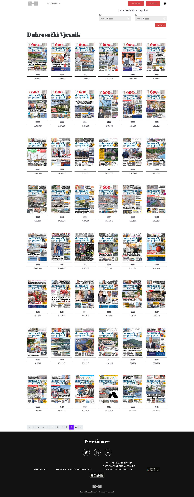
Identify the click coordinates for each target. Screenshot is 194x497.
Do (136, 15)
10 (76, 427)
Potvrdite (161, 25)
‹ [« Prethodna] (29, 427)
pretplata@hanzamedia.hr (119, 466)
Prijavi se (153, 3)
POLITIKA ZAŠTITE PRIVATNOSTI (73, 469)
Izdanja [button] (53, 3)
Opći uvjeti (41, 469)
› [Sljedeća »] (80, 427)
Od (100, 15)
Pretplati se (136, 3)
